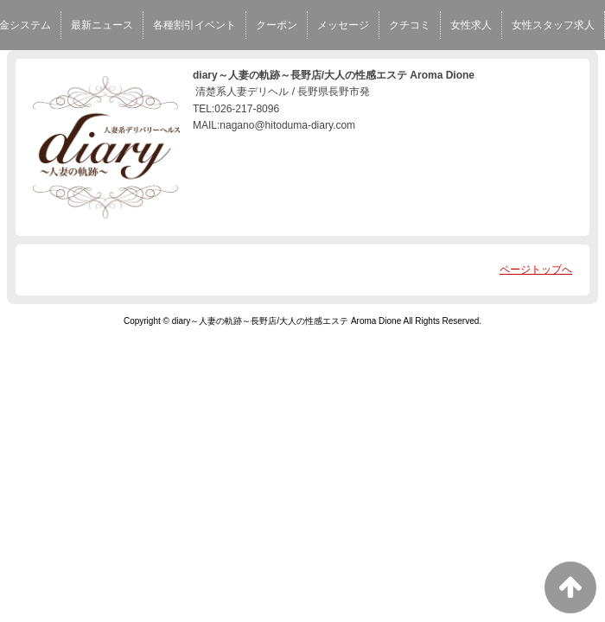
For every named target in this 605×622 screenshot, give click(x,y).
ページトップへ (536, 269)
